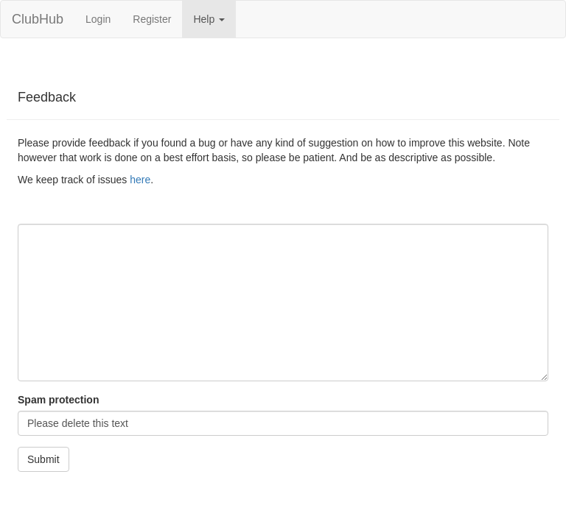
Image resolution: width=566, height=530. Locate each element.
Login (98, 19)
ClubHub (37, 19)
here (140, 180)
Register (152, 19)
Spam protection (58, 400)
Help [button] (209, 19)
